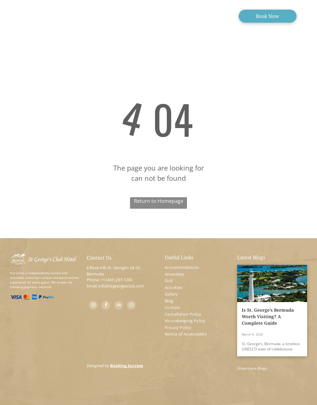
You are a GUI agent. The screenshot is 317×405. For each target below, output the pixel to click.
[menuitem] (198, 267)
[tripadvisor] (118, 306)
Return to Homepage (158, 201)
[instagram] (93, 306)
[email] (131, 306)
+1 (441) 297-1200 (116, 280)
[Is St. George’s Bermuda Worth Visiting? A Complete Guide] (272, 283)
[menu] (14, 15)
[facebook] (106, 306)
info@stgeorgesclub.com (121, 286)
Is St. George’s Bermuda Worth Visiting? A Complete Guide (268, 316)
